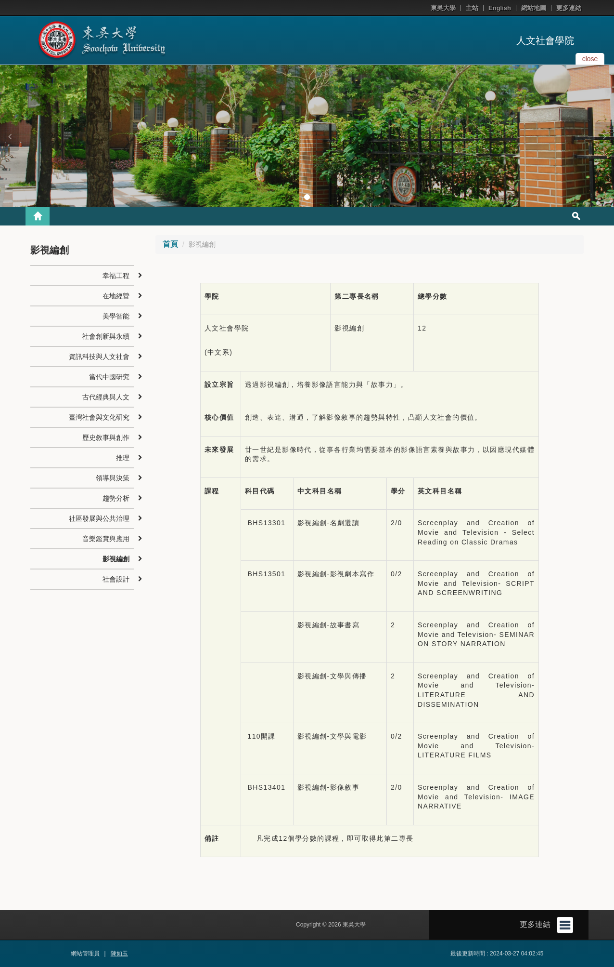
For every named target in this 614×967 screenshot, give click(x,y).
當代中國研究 (109, 377)
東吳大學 (443, 8)
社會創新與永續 (105, 336)
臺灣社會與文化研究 (99, 417)
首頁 (170, 244)
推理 (122, 458)
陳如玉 (119, 953)
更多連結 (568, 8)
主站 (472, 8)
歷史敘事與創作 (105, 437)
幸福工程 (115, 275)
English (499, 8)
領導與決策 (112, 478)
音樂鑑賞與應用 (105, 539)
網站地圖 (533, 8)
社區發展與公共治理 (99, 518)
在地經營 (115, 296)
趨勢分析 (115, 498)
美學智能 (115, 316)
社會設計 (115, 579)
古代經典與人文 (105, 397)
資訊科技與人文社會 (99, 356)
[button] (9, 136)
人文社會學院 (545, 40)
